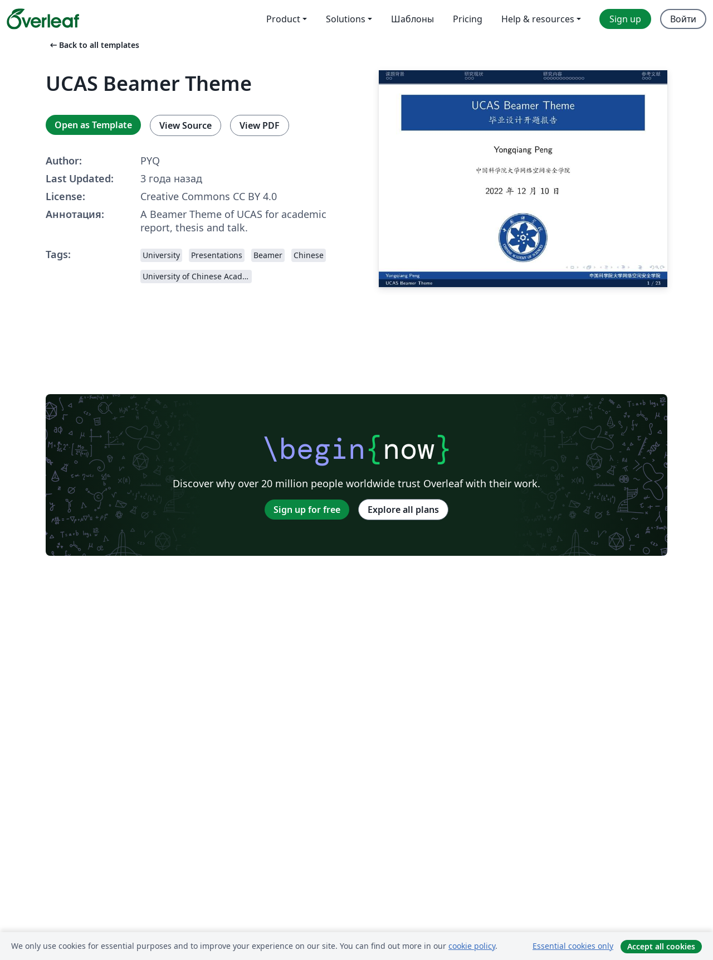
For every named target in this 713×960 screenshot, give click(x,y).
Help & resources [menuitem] (537, 19)
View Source (185, 125)
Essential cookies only (573, 945)
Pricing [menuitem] (467, 19)
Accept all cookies (661, 946)
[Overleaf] (43, 19)
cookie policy (471, 945)
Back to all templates (93, 45)
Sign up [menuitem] (625, 19)
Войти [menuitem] (683, 19)
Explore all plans (403, 509)
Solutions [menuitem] (345, 19)
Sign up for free (307, 509)
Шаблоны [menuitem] (412, 19)
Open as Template (93, 125)
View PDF (260, 125)
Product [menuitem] (283, 19)
